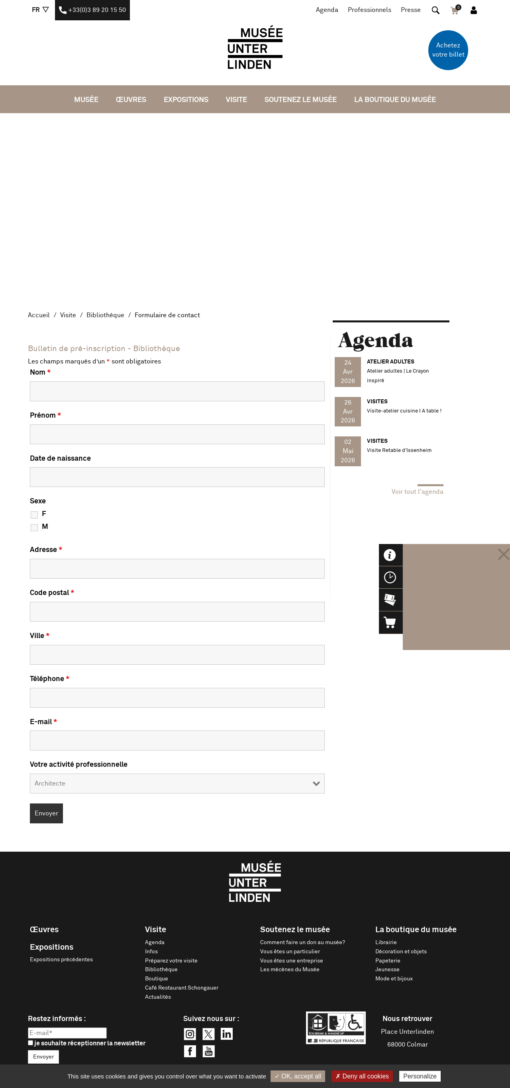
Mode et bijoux (394, 979)
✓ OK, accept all (298, 1076)
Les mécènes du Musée (290, 969)
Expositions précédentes (61, 959)
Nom (40, 372)
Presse (411, 10)
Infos (151, 951)
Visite (236, 100)
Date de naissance (60, 458)
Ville (39, 636)
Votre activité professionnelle (79, 764)
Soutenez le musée (301, 100)
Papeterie (387, 961)
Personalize (420, 1076)
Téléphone (49, 679)
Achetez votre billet (448, 50)
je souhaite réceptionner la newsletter (86, 1043)
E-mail (43, 722)
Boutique (156, 979)
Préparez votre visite (171, 961)
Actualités (158, 997)
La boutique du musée (395, 100)
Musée (86, 100)
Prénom (45, 415)
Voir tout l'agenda (417, 492)
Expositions (186, 100)
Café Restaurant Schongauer (181, 988)
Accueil (39, 315)
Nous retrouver (407, 1019)
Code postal (52, 593)
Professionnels (369, 10)
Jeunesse (387, 969)
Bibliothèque (105, 315)
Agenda (327, 10)
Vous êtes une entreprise (291, 961)
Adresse (46, 550)
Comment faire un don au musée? (302, 942)
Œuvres (131, 100)
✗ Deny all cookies (362, 1076)
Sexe (38, 501)
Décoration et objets (401, 951)
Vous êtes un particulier (290, 951)
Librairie (386, 942)
